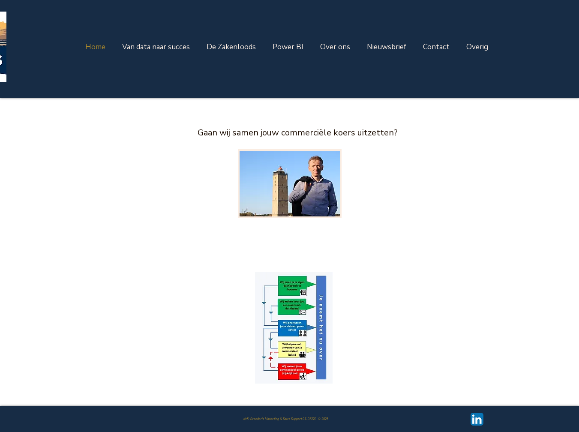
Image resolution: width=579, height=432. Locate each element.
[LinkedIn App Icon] (477, 419)
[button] (477, 47)
